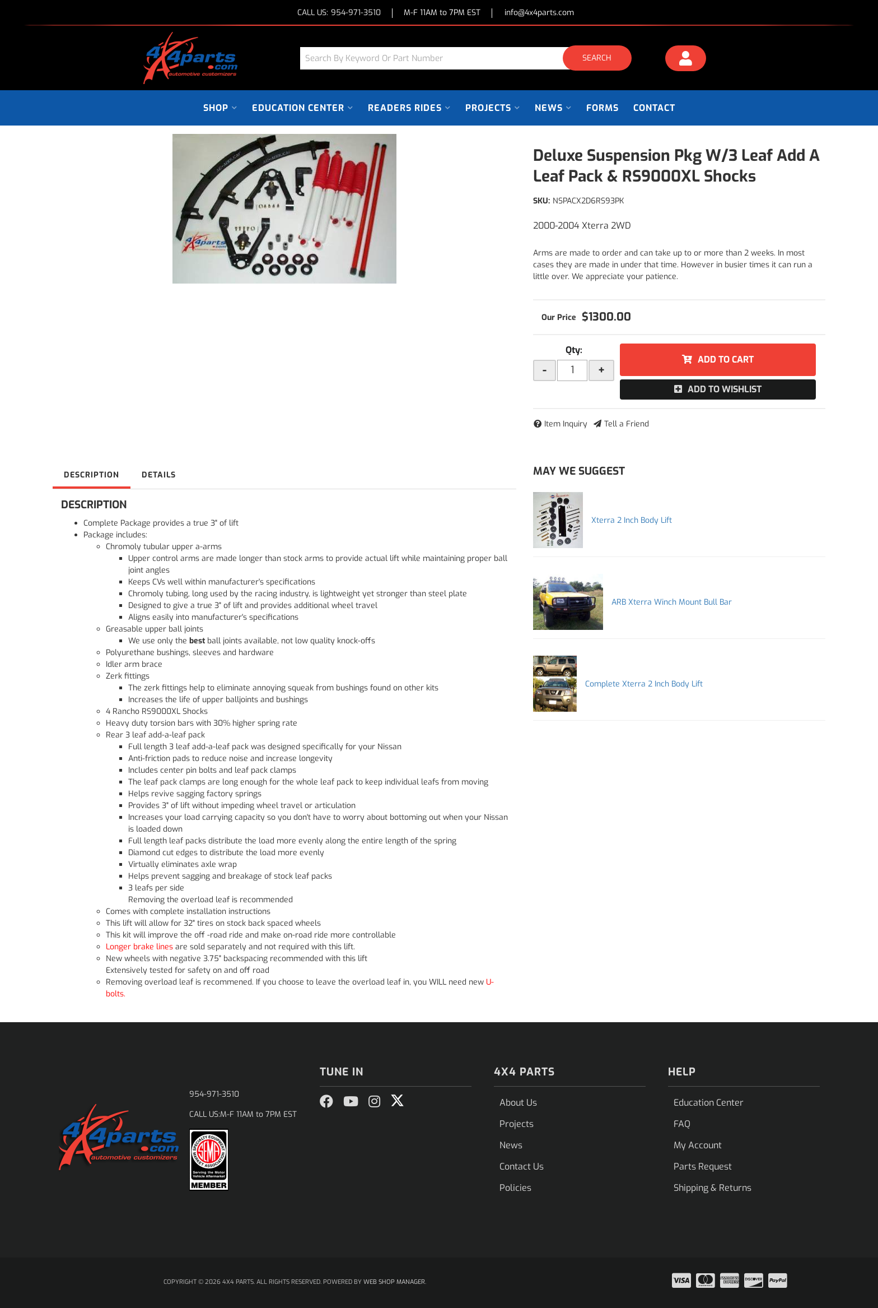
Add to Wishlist (725, 389)
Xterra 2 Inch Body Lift (631, 520)
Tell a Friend (626, 424)
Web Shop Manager (394, 1282)
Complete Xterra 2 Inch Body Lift (644, 684)
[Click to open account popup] (686, 60)
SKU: (541, 201)
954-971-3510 (214, 1094)
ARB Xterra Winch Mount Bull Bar (671, 602)
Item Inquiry (565, 424)
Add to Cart (726, 359)
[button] (469, 58)
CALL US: (339, 13)
